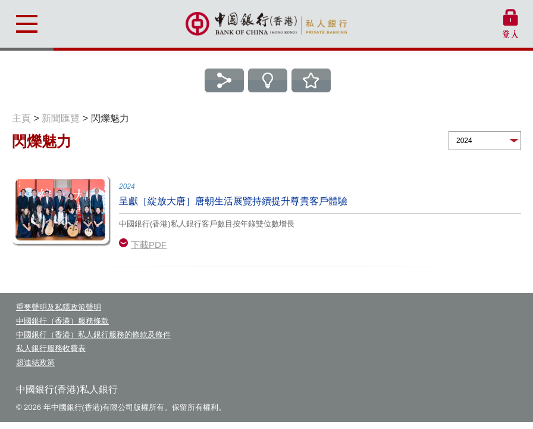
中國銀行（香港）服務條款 (62, 320)
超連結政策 (35, 362)
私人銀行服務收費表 (51, 348)
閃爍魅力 (110, 118)
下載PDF (149, 245)
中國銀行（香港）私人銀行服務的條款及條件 (93, 334)
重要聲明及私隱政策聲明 (58, 307)
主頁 (21, 118)
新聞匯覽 (61, 118)
